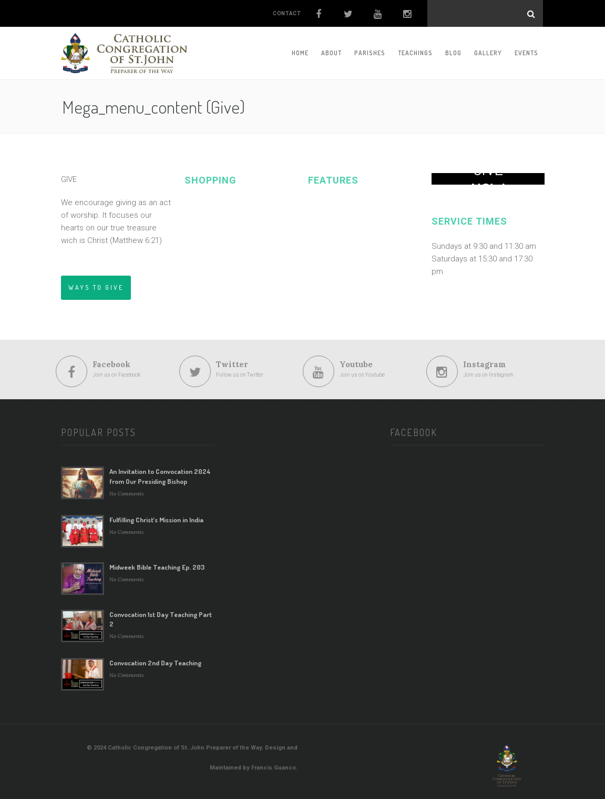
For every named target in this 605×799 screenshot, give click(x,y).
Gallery (488, 53)
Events (526, 53)
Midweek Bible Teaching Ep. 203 (156, 567)
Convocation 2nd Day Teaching (155, 663)
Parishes (369, 53)
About (331, 53)
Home (300, 53)
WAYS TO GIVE (96, 287)
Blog (453, 53)
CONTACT (287, 13)
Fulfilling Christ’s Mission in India (156, 519)
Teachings (415, 53)
